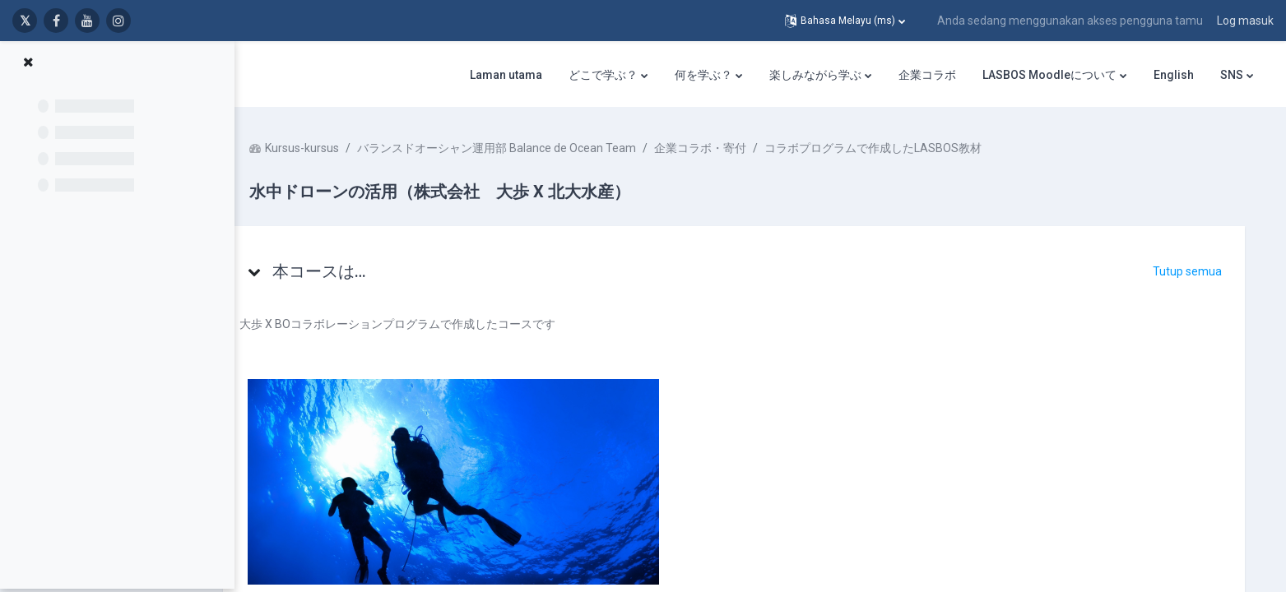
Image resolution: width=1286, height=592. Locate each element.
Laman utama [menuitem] (506, 74)
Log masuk (1245, 20)
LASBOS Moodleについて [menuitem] (1049, 74)
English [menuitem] (1174, 74)
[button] (845, 20)
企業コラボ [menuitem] (927, 74)
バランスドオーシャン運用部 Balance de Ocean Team (527, 148)
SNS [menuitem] (1231, 74)
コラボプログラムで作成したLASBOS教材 (904, 148)
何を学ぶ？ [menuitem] (703, 74)
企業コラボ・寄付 (731, 148)
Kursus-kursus (333, 148)
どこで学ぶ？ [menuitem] (603, 74)
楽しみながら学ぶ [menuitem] (815, 74)
